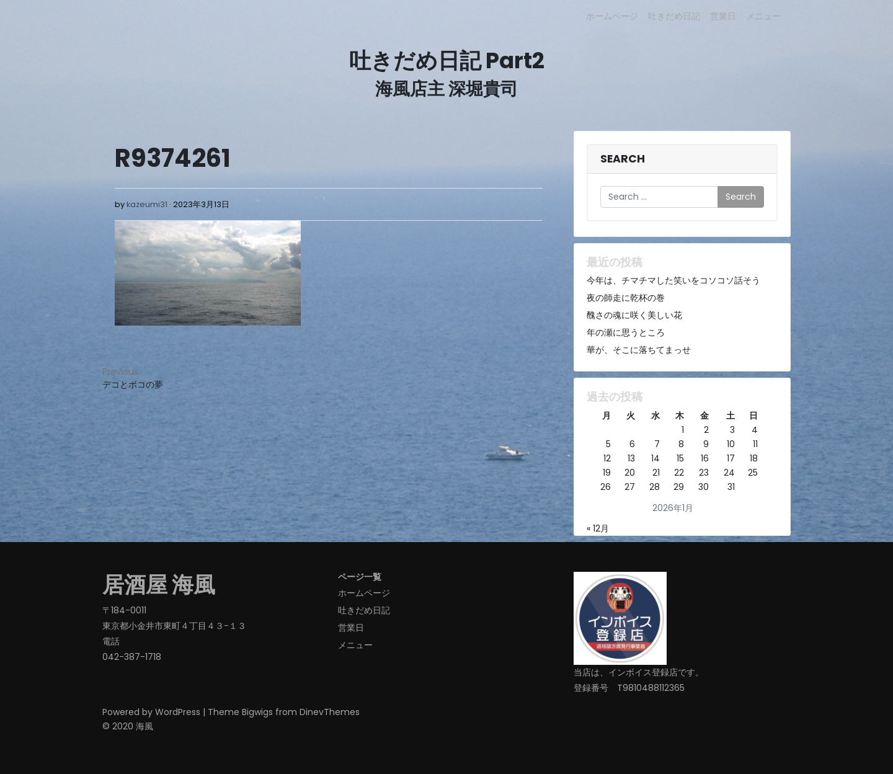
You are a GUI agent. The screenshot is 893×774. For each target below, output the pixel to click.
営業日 (723, 16)
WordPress (177, 712)
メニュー (763, 16)
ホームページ (612, 16)
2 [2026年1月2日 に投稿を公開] (706, 430)
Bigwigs (257, 712)
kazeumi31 (147, 204)
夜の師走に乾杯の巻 (626, 297)
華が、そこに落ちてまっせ (639, 350)
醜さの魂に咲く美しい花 (634, 315)
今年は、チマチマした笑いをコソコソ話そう (673, 280)
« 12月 (598, 528)
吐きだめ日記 (674, 16)
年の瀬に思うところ (626, 332)
